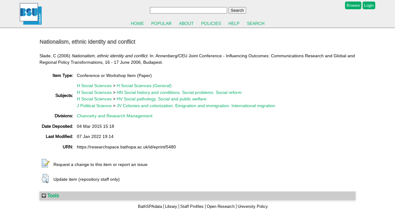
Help (233, 23)
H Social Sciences (94, 85)
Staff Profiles (192, 206)
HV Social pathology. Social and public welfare (161, 98)
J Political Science (94, 105)
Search (255, 23)
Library (171, 206)
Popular (161, 23)
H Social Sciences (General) (144, 85)
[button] (46, 163)
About (186, 23)
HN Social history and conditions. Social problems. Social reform (179, 92)
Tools (50, 195)
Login (369, 5)
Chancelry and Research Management (114, 115)
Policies (211, 23)
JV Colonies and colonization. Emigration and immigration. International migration (196, 105)
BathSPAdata (150, 206)
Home (137, 23)
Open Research (221, 206)
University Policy (253, 206)
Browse (353, 5)
